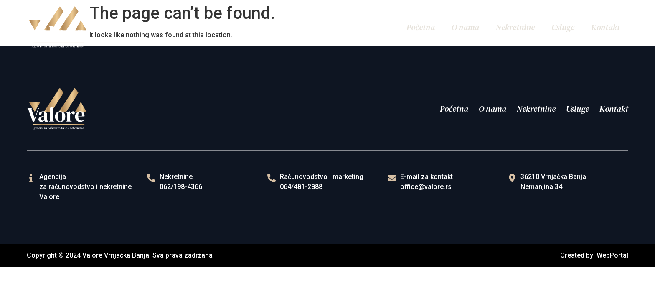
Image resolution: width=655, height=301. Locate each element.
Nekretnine (515, 27)
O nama (465, 27)
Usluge (562, 27)
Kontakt (605, 27)
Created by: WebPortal (594, 255)
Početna (420, 27)
